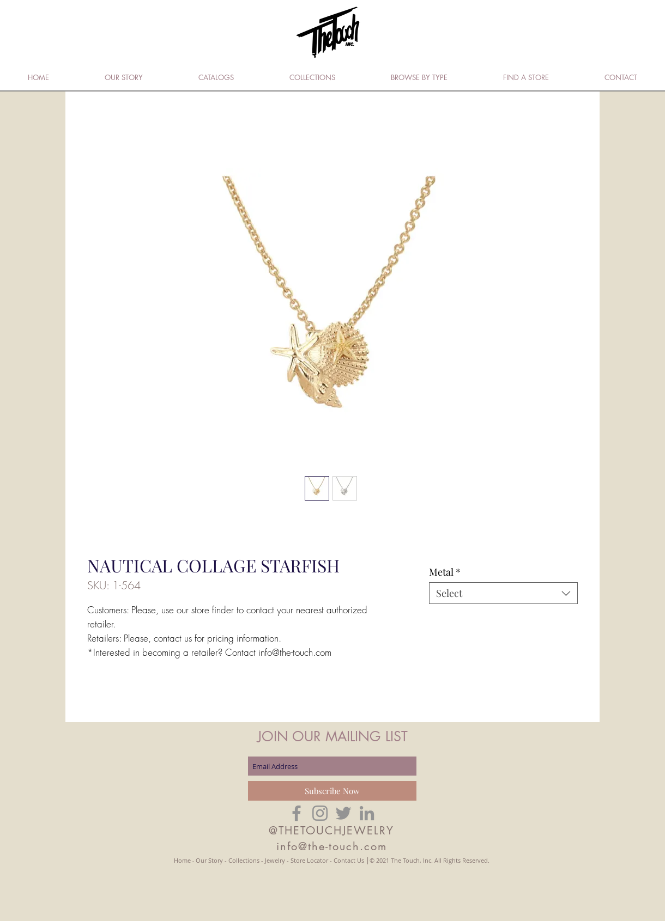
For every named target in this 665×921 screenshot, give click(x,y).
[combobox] (503, 593)
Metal (445, 572)
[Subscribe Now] (332, 791)
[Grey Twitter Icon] (343, 813)
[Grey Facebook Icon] (296, 813)
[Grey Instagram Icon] (320, 813)
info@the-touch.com (331, 846)
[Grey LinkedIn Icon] (366, 813)
